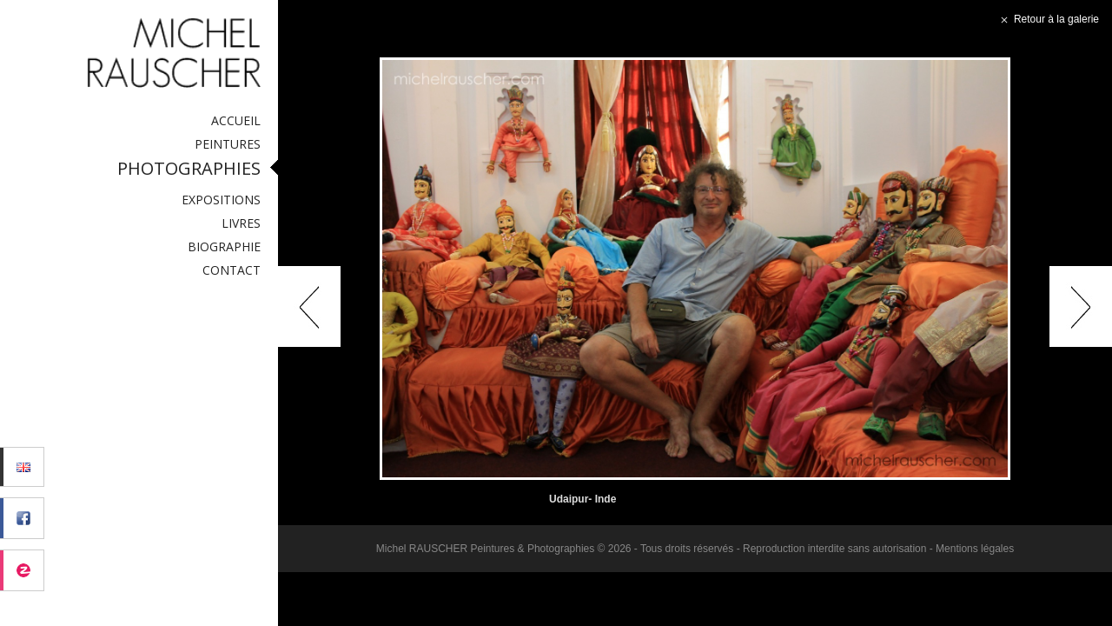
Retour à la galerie (1048, 19)
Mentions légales (975, 549)
